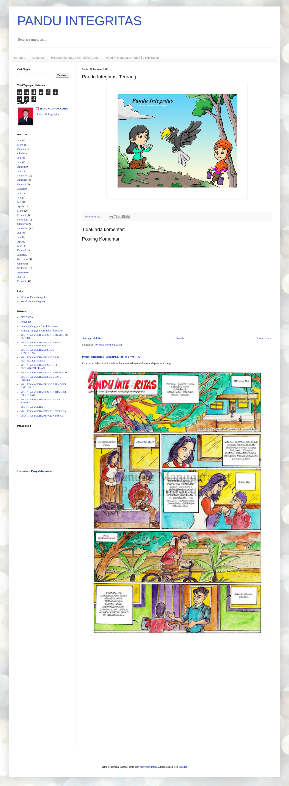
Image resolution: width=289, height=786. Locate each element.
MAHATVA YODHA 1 (32, 406)
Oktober (21, 153)
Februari (21, 184)
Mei (19, 201)
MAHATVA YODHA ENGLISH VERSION (43, 411)
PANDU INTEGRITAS (79, 21)
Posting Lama (263, 338)
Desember (22, 149)
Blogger (183, 766)
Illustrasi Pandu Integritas (33, 297)
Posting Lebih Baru (93, 338)
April (20, 206)
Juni (19, 140)
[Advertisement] (43, 545)
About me (38, 57)
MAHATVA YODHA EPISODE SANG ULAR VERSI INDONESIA (41, 344)
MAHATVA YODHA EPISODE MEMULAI (43, 372)
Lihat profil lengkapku (47, 114)
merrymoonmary (148, 766)
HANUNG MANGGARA (54, 108)
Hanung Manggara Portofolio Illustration (132, 57)
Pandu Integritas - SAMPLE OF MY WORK (111, 356)
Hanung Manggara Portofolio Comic (75, 57)
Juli (19, 157)
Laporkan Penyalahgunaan (34, 471)
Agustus (21, 166)
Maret (20, 144)
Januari (21, 188)
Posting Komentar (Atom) (108, 344)
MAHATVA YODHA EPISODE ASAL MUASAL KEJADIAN (40, 359)
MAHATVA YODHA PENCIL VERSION (42, 415)
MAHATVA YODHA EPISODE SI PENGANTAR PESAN (38, 366)
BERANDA (26, 317)
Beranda (19, 57)
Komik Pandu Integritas (32, 301)
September (22, 175)
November (22, 219)
